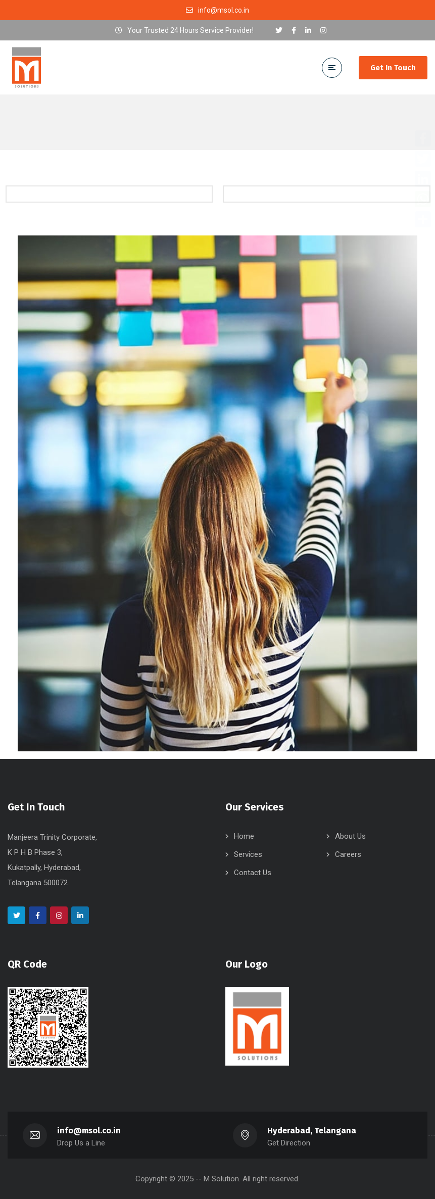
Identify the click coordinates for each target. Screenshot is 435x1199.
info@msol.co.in (89, 1130)
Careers (348, 854)
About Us (350, 836)
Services (248, 854)
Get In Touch (393, 67)
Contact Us (252, 872)
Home (244, 836)
